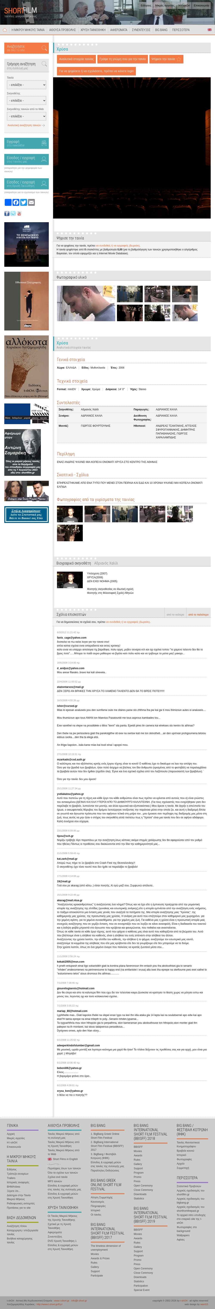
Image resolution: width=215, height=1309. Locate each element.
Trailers (11, 1178)
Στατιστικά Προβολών (189, 1186)
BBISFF (138, 1146)
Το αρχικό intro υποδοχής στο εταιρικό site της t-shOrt (191, 1219)
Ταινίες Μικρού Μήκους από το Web (64, 1152)
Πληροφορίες (98, 1206)
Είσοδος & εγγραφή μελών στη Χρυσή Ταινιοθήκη (63, 1195)
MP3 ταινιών (55, 1181)
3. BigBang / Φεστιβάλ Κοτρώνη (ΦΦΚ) (103, 1156)
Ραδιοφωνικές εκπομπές (21, 1203)
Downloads (140, 1194)
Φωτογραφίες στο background (187, 1229)
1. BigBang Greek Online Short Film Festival (105, 1135)
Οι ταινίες (96, 1214)
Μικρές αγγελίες (165, 5)
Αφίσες (181, 1239)
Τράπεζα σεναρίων (17, 1173)
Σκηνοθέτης (13, 93)
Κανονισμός (97, 1201)
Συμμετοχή (183, 1167)
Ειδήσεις (146, 5)
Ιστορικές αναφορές (18, 1182)
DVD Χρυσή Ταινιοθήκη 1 (62, 1240)
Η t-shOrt (184, 5)
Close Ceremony (143, 1189)
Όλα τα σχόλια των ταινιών (63, 1172)
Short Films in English (209, 30)
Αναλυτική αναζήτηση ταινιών (24, 125)
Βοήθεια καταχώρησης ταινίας (19, 1240)
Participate (97, 1275)
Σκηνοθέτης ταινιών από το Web (25, 109)
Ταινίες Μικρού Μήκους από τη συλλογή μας (64, 1135)
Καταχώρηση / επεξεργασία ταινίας (22, 1232)
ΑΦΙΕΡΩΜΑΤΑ (118, 30)
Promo (137, 1177)
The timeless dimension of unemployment (106, 1247)
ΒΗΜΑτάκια (13, 1186)
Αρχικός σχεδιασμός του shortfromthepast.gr (190, 1208)
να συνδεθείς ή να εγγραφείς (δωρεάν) (118, 245)
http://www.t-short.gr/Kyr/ (49, 1304)
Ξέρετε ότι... (13, 1191)
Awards (138, 1155)
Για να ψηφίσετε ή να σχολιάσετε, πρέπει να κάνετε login (96, 71)
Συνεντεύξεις (55, 1236)
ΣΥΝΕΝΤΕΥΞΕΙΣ (141, 30)
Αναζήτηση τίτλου (17, 1226)
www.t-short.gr (61, 1300)
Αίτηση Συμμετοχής (102, 1197)
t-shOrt (183, 1300)
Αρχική (4, 30)
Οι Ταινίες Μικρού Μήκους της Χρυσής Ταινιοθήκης (62, 1217)
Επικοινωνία (201, 5)
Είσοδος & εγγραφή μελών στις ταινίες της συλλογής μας (64, 1187)
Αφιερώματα (55, 1232)
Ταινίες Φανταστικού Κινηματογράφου (188, 1144)
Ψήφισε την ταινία (163, 59)
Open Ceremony (143, 1185)
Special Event (141, 1290)
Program (139, 1172)
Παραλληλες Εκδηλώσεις (105, 1170)
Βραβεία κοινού (185, 1150)
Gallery (95, 1267)
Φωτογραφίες (184, 1159)
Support (95, 1271)
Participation (141, 1285)
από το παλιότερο (198, 614)
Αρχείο (180, 1163)
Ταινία (10, 77)
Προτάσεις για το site (19, 1207)
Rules (94, 1262)
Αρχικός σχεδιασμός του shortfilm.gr (190, 1192)
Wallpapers (183, 1235)
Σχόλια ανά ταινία (58, 1177)
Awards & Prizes (100, 1258)
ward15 (204, 1304)
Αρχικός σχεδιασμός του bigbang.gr (190, 1200)
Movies (95, 1254)
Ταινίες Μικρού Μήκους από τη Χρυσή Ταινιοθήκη (64, 1144)
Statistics (139, 1198)
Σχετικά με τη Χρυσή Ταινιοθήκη (59, 1226)
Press (137, 1181)
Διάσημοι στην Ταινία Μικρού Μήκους (19, 1197)
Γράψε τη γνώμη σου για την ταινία (123, 59)
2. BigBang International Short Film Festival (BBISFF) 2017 (107, 1146)
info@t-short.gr (79, 1300)
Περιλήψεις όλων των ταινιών (64, 1168)
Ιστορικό (95, 1210)
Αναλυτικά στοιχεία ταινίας (76, 59)
